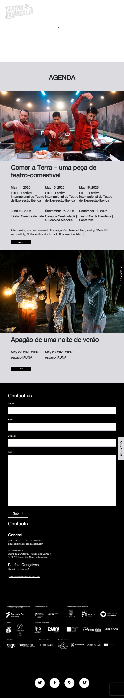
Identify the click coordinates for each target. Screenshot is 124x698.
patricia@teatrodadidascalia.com (24, 576)
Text (10, 452)
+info (20, 242)
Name (11, 403)
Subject (11, 436)
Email (10, 419)
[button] (106, 11)
